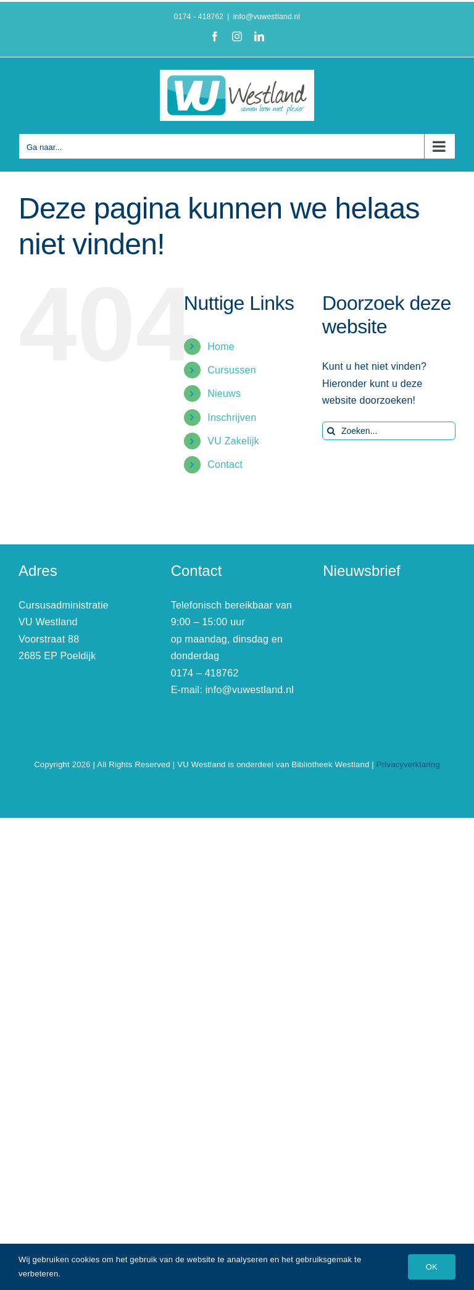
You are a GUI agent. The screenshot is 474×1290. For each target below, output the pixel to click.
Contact (225, 464)
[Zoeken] (331, 431)
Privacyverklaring (408, 764)
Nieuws (224, 393)
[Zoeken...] (388, 431)
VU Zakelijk (233, 441)
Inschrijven (231, 417)
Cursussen (231, 370)
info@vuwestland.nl (267, 16)
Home (221, 346)
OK (432, 1266)
